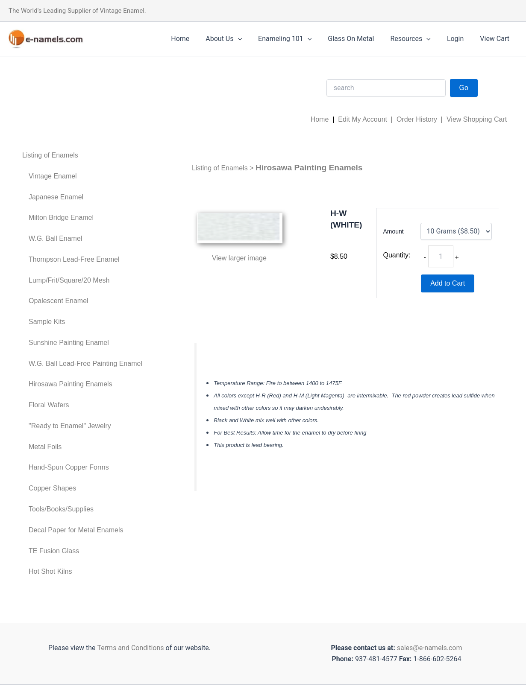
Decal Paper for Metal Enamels (76, 530)
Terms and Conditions (129, 648)
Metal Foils (45, 446)
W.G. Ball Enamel (55, 238)
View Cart (496, 39)
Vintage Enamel (53, 176)
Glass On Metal (360, 39)
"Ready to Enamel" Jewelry (70, 425)
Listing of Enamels (50, 155)
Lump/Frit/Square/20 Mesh (69, 280)
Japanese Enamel (56, 197)
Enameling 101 (296, 39)
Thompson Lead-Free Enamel (74, 259)
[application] (251, 39)
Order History (417, 119)
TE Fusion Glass (54, 551)
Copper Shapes (52, 488)
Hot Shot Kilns (50, 571)
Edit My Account (362, 119)
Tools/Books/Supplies (61, 509)
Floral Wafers (49, 405)
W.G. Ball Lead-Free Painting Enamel (85, 363)
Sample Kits (47, 321)
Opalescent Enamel (58, 300)
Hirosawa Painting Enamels (70, 384)
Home (197, 39)
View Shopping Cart (477, 119)
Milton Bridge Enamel (61, 217)
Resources (417, 39)
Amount (393, 231)
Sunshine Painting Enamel (69, 342)
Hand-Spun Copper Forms (69, 467)
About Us (238, 39)
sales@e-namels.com (429, 648)
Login (459, 39)
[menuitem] (82, 155)
